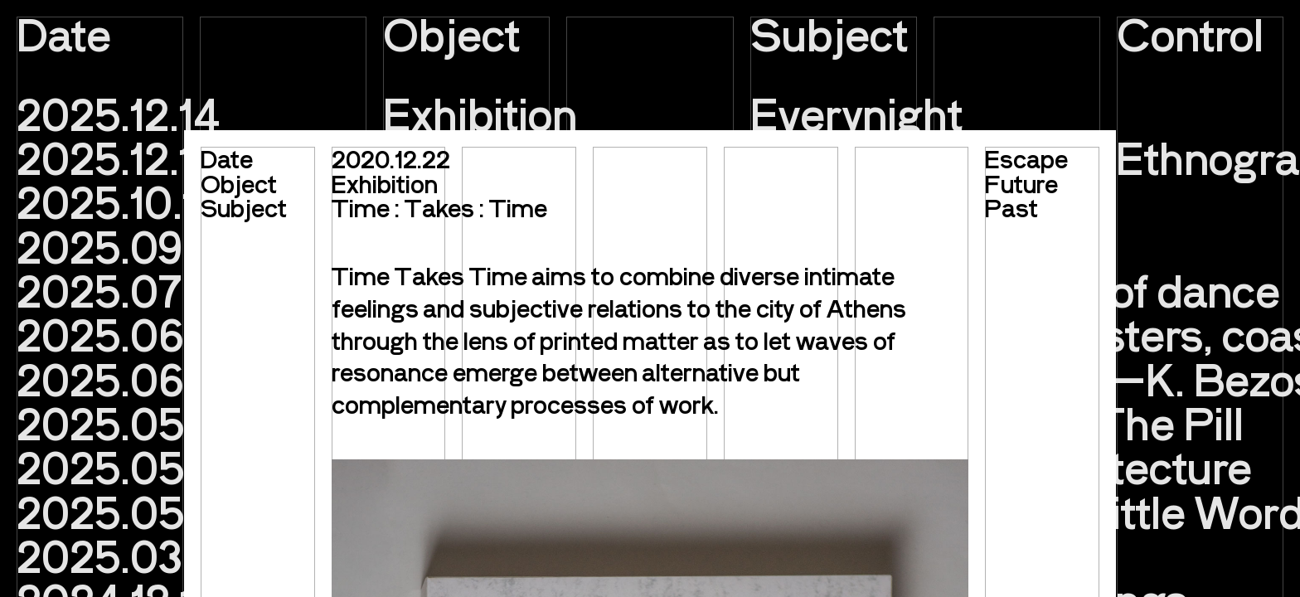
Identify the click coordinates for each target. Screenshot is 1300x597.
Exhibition (385, 183)
